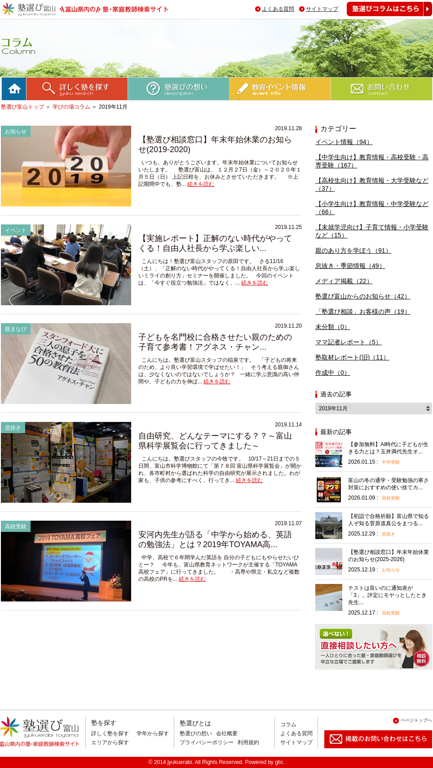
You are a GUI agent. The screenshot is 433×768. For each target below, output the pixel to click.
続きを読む (200, 184)
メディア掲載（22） (344, 281)
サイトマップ (322, 9)
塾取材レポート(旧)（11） (352, 357)
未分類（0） (332, 326)
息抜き (388, 533)
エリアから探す (110, 742)
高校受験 (391, 498)
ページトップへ (416, 720)
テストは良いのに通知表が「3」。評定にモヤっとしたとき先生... (387, 595)
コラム (288, 724)
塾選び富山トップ (22, 107)
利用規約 (248, 742)
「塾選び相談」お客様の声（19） (363, 311)
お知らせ (391, 569)
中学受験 (391, 462)
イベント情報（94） (344, 141)
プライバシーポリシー (207, 742)
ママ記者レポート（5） (348, 342)
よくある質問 (278, 9)
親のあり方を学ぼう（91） (353, 250)
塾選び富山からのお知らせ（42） (363, 296)
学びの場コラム (71, 107)
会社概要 (227, 733)
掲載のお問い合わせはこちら (371, 751)
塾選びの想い (196, 733)
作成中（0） (332, 372)
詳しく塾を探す (110, 733)
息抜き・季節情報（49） (350, 265)
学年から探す (153, 733)
